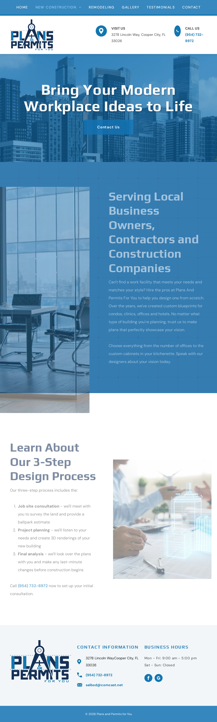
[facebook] (148, 678)
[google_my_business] (159, 678)
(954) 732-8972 (33, 585)
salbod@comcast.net (104, 685)
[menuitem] (22, 7)
